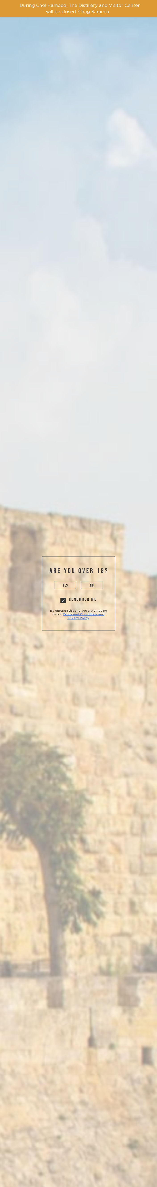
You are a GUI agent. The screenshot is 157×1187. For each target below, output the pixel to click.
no (92, 585)
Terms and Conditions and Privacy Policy (83, 616)
